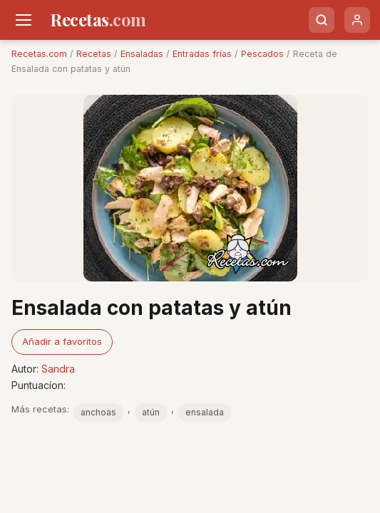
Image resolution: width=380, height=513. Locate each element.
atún (151, 412)
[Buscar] (321, 20)
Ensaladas (141, 53)
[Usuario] (357, 20)
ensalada (204, 412)
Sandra (58, 369)
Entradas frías (202, 53)
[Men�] (23, 20)
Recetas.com (39, 53)
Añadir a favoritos (62, 341)
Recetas (93, 53)
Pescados (262, 53)
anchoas (98, 412)
